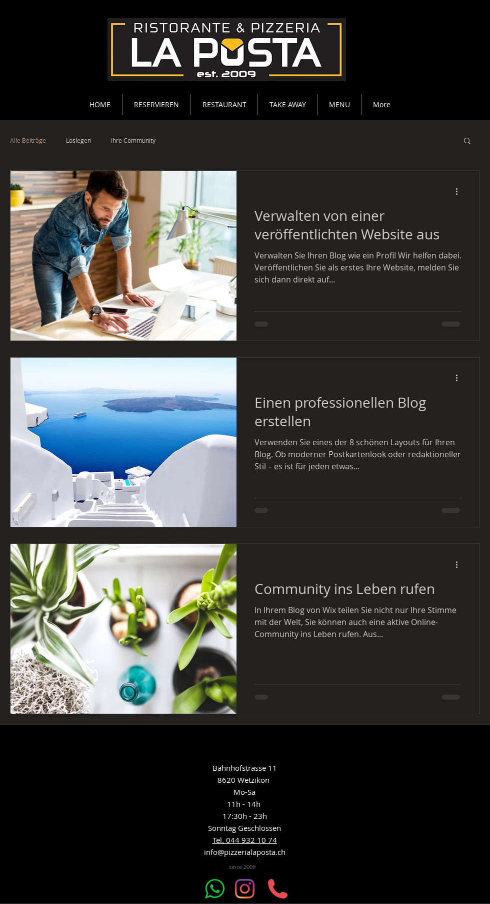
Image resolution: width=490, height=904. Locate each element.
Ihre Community (133, 140)
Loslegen (78, 140)
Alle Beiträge (28, 140)
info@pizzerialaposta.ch (245, 852)
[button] (467, 141)
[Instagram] (244, 888)
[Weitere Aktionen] (460, 191)
